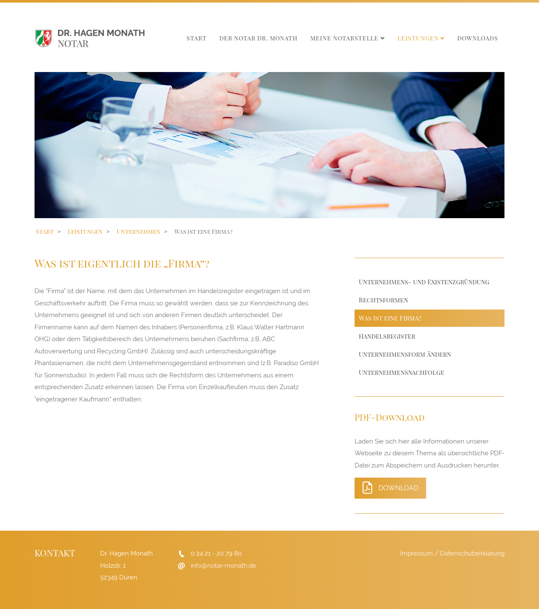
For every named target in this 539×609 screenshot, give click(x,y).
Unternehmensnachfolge (401, 372)
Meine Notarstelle (344, 38)
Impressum (416, 553)
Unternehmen (138, 231)
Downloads (477, 38)
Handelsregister (387, 336)
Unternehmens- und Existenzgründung (424, 282)
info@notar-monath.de (223, 565)
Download (390, 487)
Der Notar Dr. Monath (258, 38)
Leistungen (418, 38)
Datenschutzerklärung (472, 553)
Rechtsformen (383, 300)
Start (197, 38)
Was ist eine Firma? (390, 318)
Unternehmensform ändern (405, 354)
